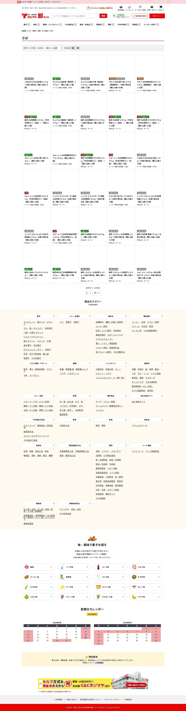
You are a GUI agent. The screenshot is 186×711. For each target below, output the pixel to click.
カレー (118, 369)
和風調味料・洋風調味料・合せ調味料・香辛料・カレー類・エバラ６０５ (39, 517)
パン (62, 322)
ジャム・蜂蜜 (109, 401)
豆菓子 (48, 349)
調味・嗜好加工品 (67, 455)
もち (77, 401)
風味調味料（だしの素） (142, 386)
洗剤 (98, 451)
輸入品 (46, 353)
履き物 (99, 481)
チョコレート (29, 322)
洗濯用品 (100, 476)
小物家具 (109, 476)
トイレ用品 (114, 472)
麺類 (74, 363)
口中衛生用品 (109, 455)
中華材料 (100, 369)
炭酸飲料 (100, 322)
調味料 (146, 363)
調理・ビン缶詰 (46, 410)
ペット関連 (146, 445)
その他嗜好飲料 (150, 330)
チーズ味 (69, 587)
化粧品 (112, 464)
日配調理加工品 (75, 445)
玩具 (103, 489)
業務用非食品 (74, 503)
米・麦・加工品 (66, 401)
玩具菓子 (49, 328)
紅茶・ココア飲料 (103, 330)
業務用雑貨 (28, 523)
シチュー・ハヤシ (103, 373)
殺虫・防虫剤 (101, 464)
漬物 (33, 455)
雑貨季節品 (101, 468)
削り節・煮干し (66, 410)
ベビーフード (29, 425)
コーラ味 (105, 567)
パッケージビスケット (33, 336)
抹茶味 (68, 577)
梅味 (32, 567)
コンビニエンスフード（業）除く (110, 377)
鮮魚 (74, 419)
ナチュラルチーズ (139, 425)
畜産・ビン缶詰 (30, 405)
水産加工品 (65, 425)
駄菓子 (27, 358)
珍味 (26, 353)
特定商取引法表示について (90, 699)
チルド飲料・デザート (38, 363)
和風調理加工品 (66, 451)
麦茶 (151, 326)
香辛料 (150, 390)
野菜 (98, 425)
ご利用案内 (99, 662)
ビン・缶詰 (31, 31)
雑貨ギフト (110, 494)
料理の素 (109, 369)
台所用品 (100, 485)
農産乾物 (63, 414)
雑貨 (110, 445)
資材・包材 (76, 509)
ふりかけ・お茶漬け (68, 405)
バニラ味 (105, 577)
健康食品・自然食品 (38, 426)
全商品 (24, 31)
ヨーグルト (34, 375)
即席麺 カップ (82, 369)
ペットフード (138, 451)
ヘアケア (105, 451)
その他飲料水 (119, 352)
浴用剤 (99, 455)
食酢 (141, 377)
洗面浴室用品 (101, 472)
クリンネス (64, 509)
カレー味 (141, 587)
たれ (140, 373)
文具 (98, 489)
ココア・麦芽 (153, 322)
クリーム (136, 326)
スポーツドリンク (115, 334)
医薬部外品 (114, 347)
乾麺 (62, 369)
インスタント (111, 363)
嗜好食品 (110, 396)
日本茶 (144, 326)
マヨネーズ (150, 377)
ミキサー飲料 (101, 347)
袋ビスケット (29, 341)
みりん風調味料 (139, 390)
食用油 (135, 377)
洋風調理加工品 (82, 451)
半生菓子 (37, 345)
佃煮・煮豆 (42, 455)
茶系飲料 (117, 330)
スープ (99, 401)
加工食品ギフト (147, 396)
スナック (41, 341)
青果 (110, 419)
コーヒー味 (34, 577)
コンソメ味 (106, 587)
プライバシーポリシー (112, 699)
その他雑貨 (101, 498)
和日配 (38, 445)
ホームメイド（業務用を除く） (109, 405)
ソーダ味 (69, 567)
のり (81, 405)
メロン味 (33, 597)
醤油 (157, 369)
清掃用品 (109, 485)
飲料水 (110, 316)
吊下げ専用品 (35, 353)
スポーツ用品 (113, 489)
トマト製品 (156, 373)
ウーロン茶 (137, 330)
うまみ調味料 (151, 382)
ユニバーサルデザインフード (36, 435)
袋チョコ (41, 322)
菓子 (38, 316)
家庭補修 (100, 494)
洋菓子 (76, 322)
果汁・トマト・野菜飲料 (106, 343)
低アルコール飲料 (103, 352)
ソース (146, 373)
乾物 (74, 396)
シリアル (100, 410)
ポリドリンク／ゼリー (33, 349)
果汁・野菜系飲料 (37, 369)
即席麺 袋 (69, 369)
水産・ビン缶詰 (43, 31)
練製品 (27, 455)
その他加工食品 (39, 419)
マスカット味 (107, 597)
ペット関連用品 (152, 451)
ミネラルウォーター (104, 339)
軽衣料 (120, 481)
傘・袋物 (119, 476)
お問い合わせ (71, 699)
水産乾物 (79, 410)
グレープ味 (70, 597)
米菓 (49, 341)
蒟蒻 (31, 451)
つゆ (134, 373)
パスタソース (73, 373)
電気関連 (119, 485)
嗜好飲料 (146, 316)
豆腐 (26, 451)
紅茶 (143, 322)
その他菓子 (36, 358)
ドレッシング (138, 382)
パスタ (63, 373)
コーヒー (136, 322)
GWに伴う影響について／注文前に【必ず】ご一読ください (41, 2)
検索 (103, 15)
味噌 (151, 369)
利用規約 (128, 699)
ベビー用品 (112, 468)
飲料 (26, 369)
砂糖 (134, 369)
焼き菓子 (27, 345)
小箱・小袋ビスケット (33, 332)
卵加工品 (39, 451)
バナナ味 (141, 597)
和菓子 (69, 322)
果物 (103, 425)
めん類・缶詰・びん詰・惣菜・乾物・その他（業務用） (38, 510)
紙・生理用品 (101, 459)
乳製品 (146, 419)
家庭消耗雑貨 (109, 481)
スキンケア (116, 451)
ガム (26, 328)
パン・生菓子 (75, 316)
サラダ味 (141, 577)
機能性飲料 (101, 334)
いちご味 (141, 567)
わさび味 (33, 587)
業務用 (38, 503)
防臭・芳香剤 (115, 459)
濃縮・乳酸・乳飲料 (114, 322)
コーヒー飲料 (101, 326)
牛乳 (26, 375)
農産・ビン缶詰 (46, 405)
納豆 (47, 451)
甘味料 (141, 369)
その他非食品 (65, 513)
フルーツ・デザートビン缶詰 (36, 401)
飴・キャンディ (36, 328)
